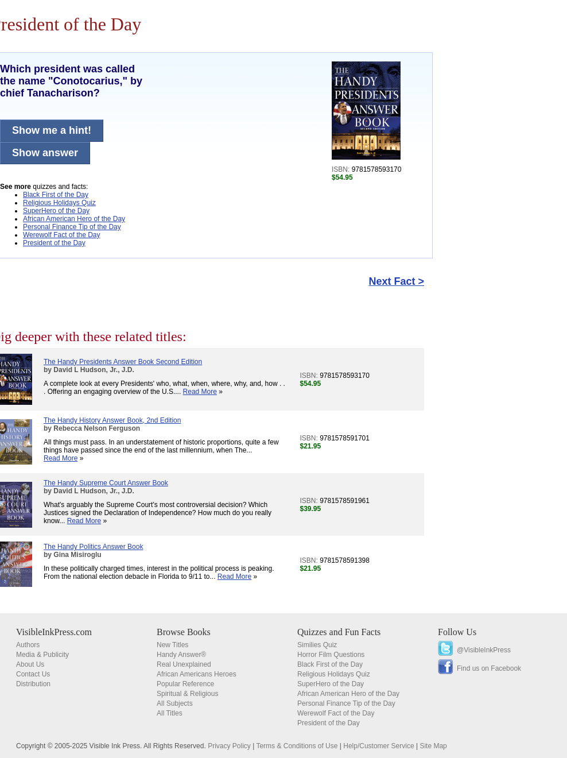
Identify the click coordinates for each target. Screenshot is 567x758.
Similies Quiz (317, 645)
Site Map (433, 746)
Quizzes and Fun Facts (338, 632)
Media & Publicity (42, 655)
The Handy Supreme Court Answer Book (106, 483)
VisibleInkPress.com (54, 632)
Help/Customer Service (378, 746)
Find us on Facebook (489, 668)
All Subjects (175, 703)
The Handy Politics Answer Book (93, 547)
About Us (30, 664)
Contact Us (33, 674)
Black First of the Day (55, 195)
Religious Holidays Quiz (59, 203)
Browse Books (184, 632)
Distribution (33, 684)
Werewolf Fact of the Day (61, 235)
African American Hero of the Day (74, 219)
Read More (200, 392)
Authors (28, 645)
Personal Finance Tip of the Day (72, 227)
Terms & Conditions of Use (296, 746)
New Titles (172, 645)
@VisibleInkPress (484, 650)
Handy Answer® (181, 655)
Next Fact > (396, 281)
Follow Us (457, 632)
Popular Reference (185, 684)
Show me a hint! (51, 130)
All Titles (169, 713)
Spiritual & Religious (187, 694)
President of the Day (54, 243)
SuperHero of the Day (56, 211)
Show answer (45, 152)
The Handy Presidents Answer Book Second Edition (123, 362)
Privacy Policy (229, 746)
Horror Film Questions (330, 655)
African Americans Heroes (196, 674)
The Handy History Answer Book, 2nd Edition (112, 420)
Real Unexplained (184, 664)
